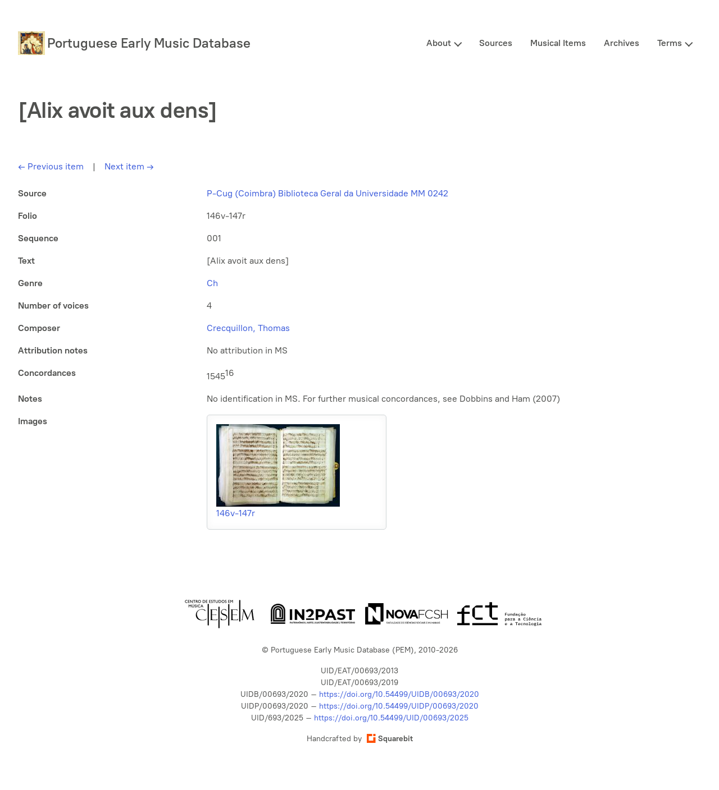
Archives (621, 43)
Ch (212, 283)
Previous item (51, 166)
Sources (495, 43)
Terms (669, 43)
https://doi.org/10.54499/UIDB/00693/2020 (399, 694)
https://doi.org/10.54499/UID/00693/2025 (391, 718)
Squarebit (390, 738)
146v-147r (235, 513)
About (438, 43)
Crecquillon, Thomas (248, 328)
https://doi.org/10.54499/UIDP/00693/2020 (399, 706)
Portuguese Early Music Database (149, 43)
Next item (129, 166)
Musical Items (558, 43)
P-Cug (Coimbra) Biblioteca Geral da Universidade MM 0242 (327, 193)
